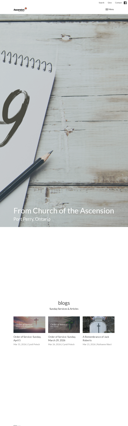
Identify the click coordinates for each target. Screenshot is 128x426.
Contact (118, 3)
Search (101, 3)
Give (110, 3)
